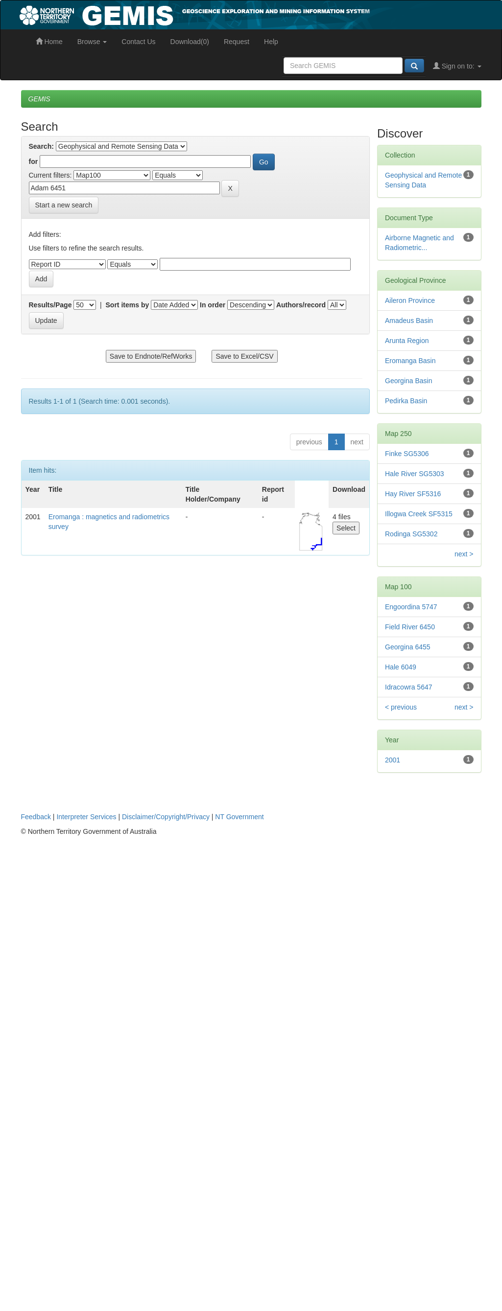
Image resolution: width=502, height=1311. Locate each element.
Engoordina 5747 (411, 607)
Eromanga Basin (410, 361)
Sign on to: (457, 66)
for (33, 161)
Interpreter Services (86, 817)
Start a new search (64, 205)
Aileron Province (410, 300)
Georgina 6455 (407, 647)
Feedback (36, 817)
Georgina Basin (408, 381)
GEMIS (39, 99)
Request (236, 42)
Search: (41, 146)
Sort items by (127, 305)
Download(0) (189, 42)
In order (212, 305)
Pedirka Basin (406, 401)
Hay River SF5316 (413, 494)
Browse (92, 42)
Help (271, 42)
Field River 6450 (410, 627)
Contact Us (138, 42)
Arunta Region (407, 341)
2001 (392, 760)
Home (49, 42)
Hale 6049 (400, 667)
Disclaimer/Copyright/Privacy (166, 817)
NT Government (239, 817)
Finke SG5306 (407, 454)
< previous (401, 707)
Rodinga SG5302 (411, 534)
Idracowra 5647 (408, 687)
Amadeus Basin (409, 320)
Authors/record (301, 305)
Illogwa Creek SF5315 (419, 514)
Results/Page (50, 305)
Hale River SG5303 (414, 474)
